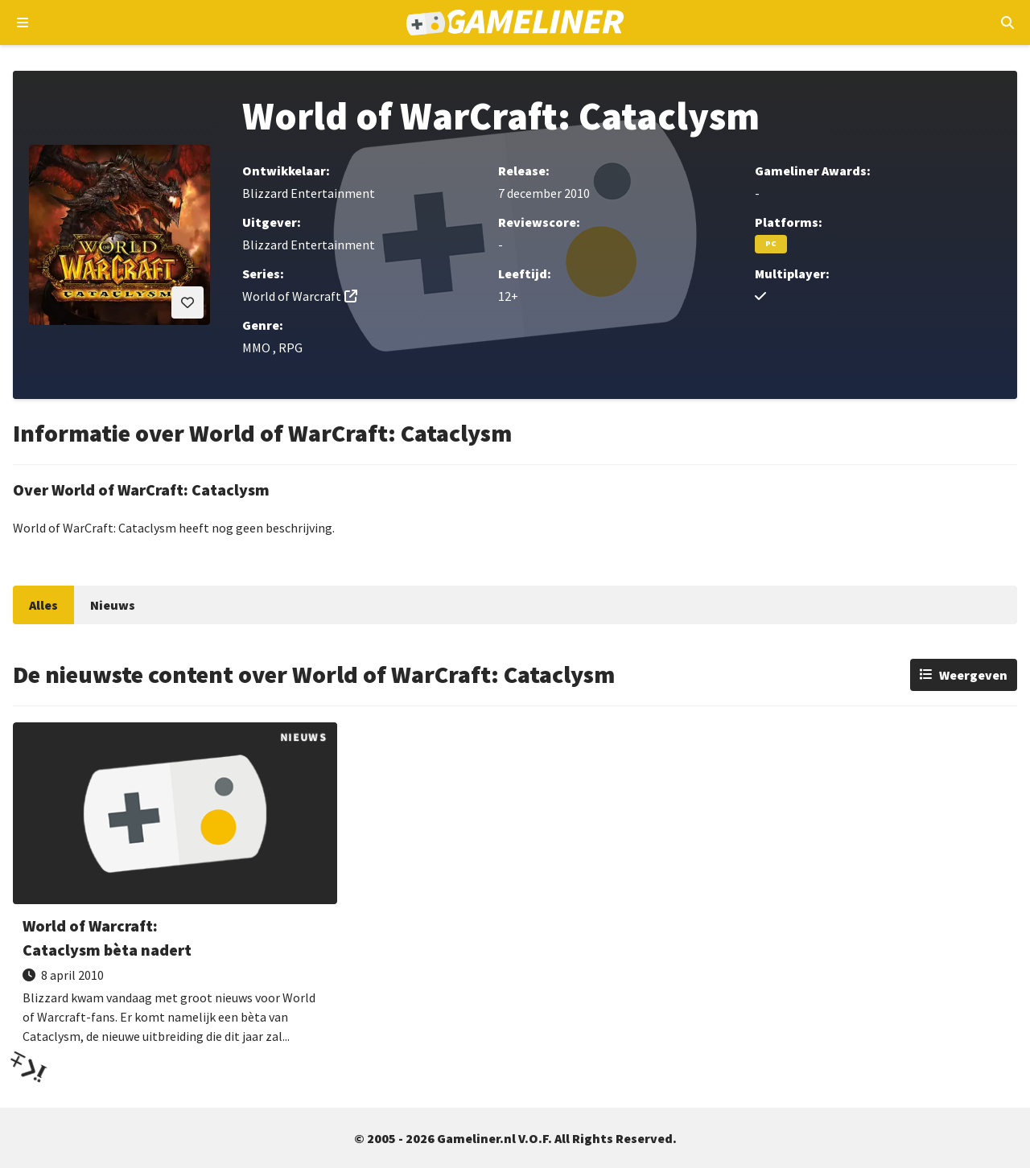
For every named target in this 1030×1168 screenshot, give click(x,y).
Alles (43, 605)
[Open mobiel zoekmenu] (1007, 22)
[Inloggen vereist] (187, 302)
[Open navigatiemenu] (23, 22)
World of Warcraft (291, 296)
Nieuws (112, 605)
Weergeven (973, 675)
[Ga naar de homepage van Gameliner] (514, 22)
